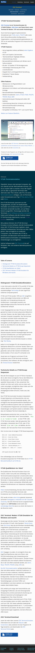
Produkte (14, 2)
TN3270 (22, 35)
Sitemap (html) (31, 648)
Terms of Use (21, 648)
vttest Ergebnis (28, 50)
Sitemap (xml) (31, 649)
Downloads (26, 2)
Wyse (9, 97)
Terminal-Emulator (8, 362)
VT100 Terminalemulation (10, 179)
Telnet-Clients (28, 523)
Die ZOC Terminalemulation (9, 568)
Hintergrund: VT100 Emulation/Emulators (15, 264)
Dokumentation (14, 11)
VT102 (22, 197)
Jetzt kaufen (21, 13)
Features (17, 9)
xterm (17, 35)
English (32, 2)
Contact (12, 648)
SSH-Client (15, 27)
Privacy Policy (21, 649)
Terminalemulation (7, 195)
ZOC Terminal (17, 7)
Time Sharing (7, 341)
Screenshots (23, 9)
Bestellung (20, 2)
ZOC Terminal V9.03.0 (15, 154)
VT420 (26, 95)
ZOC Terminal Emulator (26, 620)
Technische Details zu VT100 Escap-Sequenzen (16, 266)
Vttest (2, 490)
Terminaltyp (15, 290)
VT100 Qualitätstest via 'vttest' (12, 268)
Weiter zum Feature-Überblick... (10, 113)
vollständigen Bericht (7, 506)
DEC (23, 296)
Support (12, 649)
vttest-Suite (16, 497)
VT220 (13, 35)
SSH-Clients (6, 525)
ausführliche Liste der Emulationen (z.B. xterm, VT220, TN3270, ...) (17, 145)
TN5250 (5, 97)
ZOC (2, 552)
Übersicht (11, 9)
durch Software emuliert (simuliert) (19, 213)
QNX (13, 97)
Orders (2, 649)
